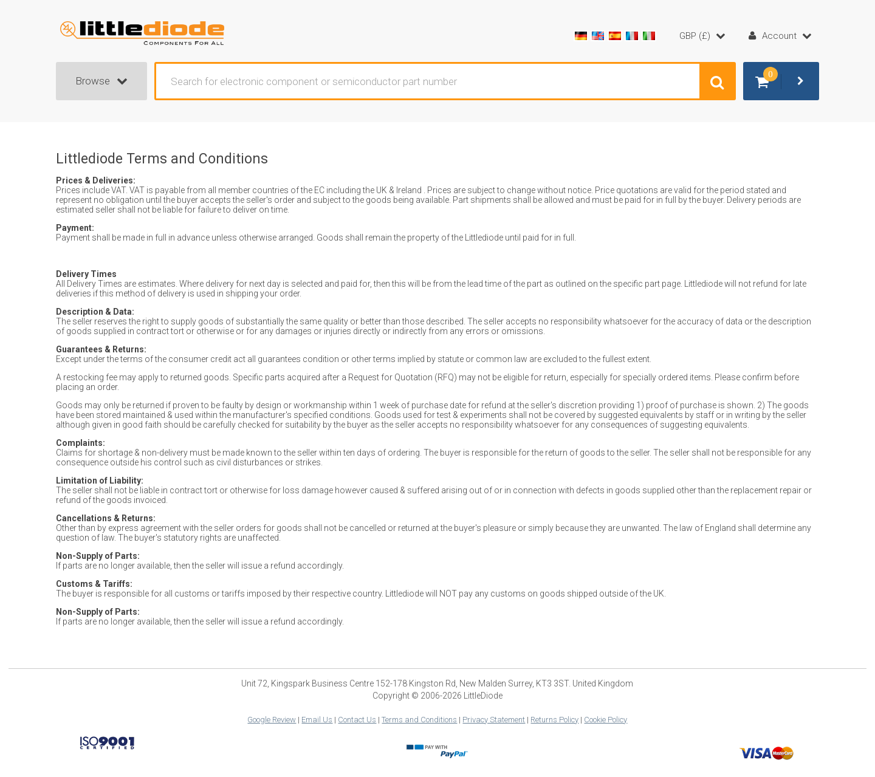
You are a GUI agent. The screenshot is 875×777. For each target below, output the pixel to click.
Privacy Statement (493, 719)
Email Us (316, 719)
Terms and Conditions (419, 719)
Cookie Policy (605, 719)
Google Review (271, 719)
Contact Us (357, 719)
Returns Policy (554, 719)
